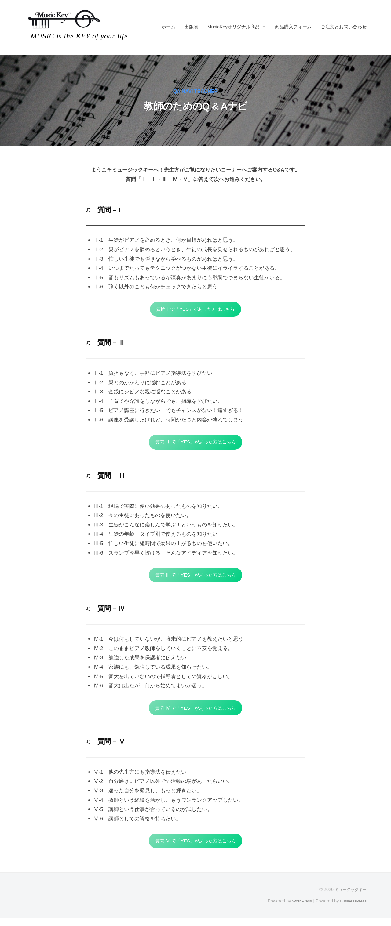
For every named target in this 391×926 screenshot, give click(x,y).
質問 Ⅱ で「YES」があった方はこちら (195, 444)
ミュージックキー (349, 896)
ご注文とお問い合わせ (344, 26)
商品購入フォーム (293, 26)
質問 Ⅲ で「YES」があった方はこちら (195, 578)
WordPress (298, 908)
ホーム (168, 26)
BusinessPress (352, 908)
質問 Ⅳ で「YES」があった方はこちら (195, 713)
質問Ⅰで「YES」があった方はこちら (195, 310)
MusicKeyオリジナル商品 (233, 26)
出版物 (191, 26)
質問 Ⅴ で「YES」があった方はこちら (195, 847)
